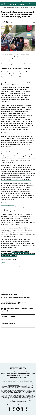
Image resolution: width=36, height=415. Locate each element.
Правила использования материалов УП (18, 375)
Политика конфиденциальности (26, 373)
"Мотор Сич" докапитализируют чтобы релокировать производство (13, 302)
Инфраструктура (25, 8)
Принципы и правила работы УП (18, 377)
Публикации (10, 8)
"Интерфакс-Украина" (13, 385)
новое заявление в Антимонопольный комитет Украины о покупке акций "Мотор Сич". (17, 144)
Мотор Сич (4, 262)
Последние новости (8, 323)
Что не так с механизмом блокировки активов (15, 297)
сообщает (9, 68)
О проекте (14, 373)
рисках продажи (23, 230)
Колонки (17, 8)
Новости (3, 8)
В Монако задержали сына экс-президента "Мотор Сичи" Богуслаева (17, 309)
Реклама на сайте (5, 373)
